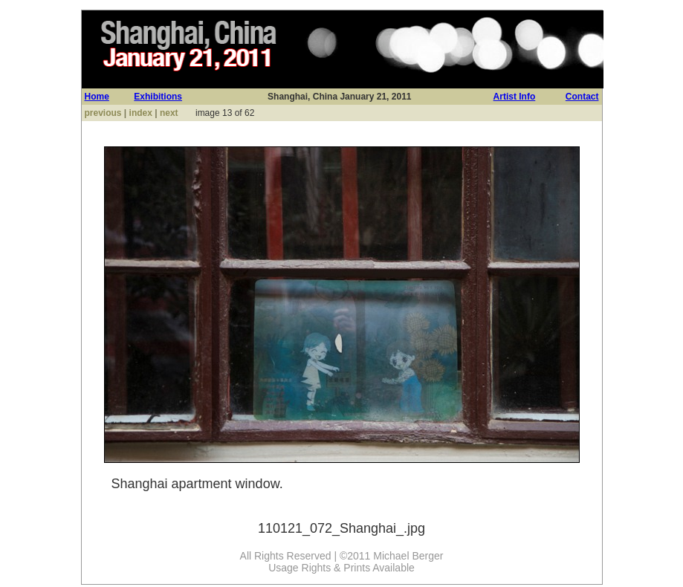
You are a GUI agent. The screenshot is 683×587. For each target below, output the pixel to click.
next (169, 113)
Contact (582, 96)
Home (97, 96)
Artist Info (514, 96)
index (140, 113)
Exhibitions (158, 96)
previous (103, 113)
